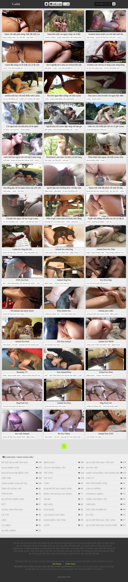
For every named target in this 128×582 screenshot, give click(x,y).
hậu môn (30, 37)
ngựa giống (96, 99)
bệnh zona (49, 191)
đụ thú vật (21, 37)
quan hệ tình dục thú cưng (13, 314)
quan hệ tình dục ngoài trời (22, 160)
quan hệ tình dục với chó (105, 37)
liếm (3, 520)
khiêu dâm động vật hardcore (69, 37)
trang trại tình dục (62, 283)
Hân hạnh (49, 510)
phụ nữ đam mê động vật (63, 129)
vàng (46, 483)
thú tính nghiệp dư (15, 68)
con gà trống (50, 37)
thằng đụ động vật (52, 314)
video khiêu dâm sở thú (115, 252)
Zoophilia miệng (98, 222)
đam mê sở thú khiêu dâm (54, 222)
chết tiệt (6, 478)
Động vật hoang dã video (30, 99)
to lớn (89, 515)
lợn (38, 283)
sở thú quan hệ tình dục (14, 462)
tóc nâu (6, 129)
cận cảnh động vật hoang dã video (21, 283)
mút (4, 283)
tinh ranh (90, 37)
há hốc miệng (8, 530)
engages (74, 222)
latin (119, 37)
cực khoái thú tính (52, 345)
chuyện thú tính (31, 222)
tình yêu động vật (31, 252)
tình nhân (7, 345)
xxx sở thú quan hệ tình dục (97, 283)
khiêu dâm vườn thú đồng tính (57, 252)
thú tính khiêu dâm (68, 314)
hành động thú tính (55, 520)
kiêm (88, 252)
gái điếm (5, 525)
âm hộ (47, 499)
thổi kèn (6, 160)
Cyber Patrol (70, 564)
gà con (5, 515)
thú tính (48, 160)
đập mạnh (48, 129)
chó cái (65, 160)
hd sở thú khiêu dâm (94, 68)
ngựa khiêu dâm (9, 37)
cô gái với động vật (112, 68)
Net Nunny (56, 564)
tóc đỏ (15, 345)
